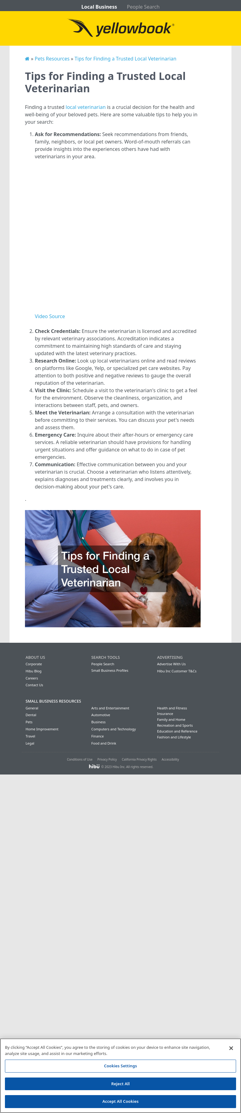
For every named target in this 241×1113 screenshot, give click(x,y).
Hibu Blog (34, 671)
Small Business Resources (53, 701)
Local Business (99, 6)
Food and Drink (103, 743)
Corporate (34, 664)
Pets (29, 722)
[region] (120, 1075)
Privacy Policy (107, 759)
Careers (32, 678)
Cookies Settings (120, 1066)
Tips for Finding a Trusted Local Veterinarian (125, 58)
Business (98, 722)
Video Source (50, 316)
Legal (30, 743)
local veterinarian (86, 107)
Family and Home (171, 719)
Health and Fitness (172, 708)
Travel (30, 736)
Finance (97, 736)
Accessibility (170, 759)
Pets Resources (52, 58)
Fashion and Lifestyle (174, 737)
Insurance (165, 713)
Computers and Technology (113, 729)
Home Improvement (42, 729)
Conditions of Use (79, 759)
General (32, 708)
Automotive (100, 714)
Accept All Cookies (120, 1101)
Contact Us (34, 685)
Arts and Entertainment (110, 708)
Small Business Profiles (109, 670)
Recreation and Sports (175, 725)
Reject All (120, 1083)
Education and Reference (177, 731)
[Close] (231, 1048)
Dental (31, 714)
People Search (143, 6)
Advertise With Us (171, 664)
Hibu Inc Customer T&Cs (177, 671)
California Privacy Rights (139, 759)
